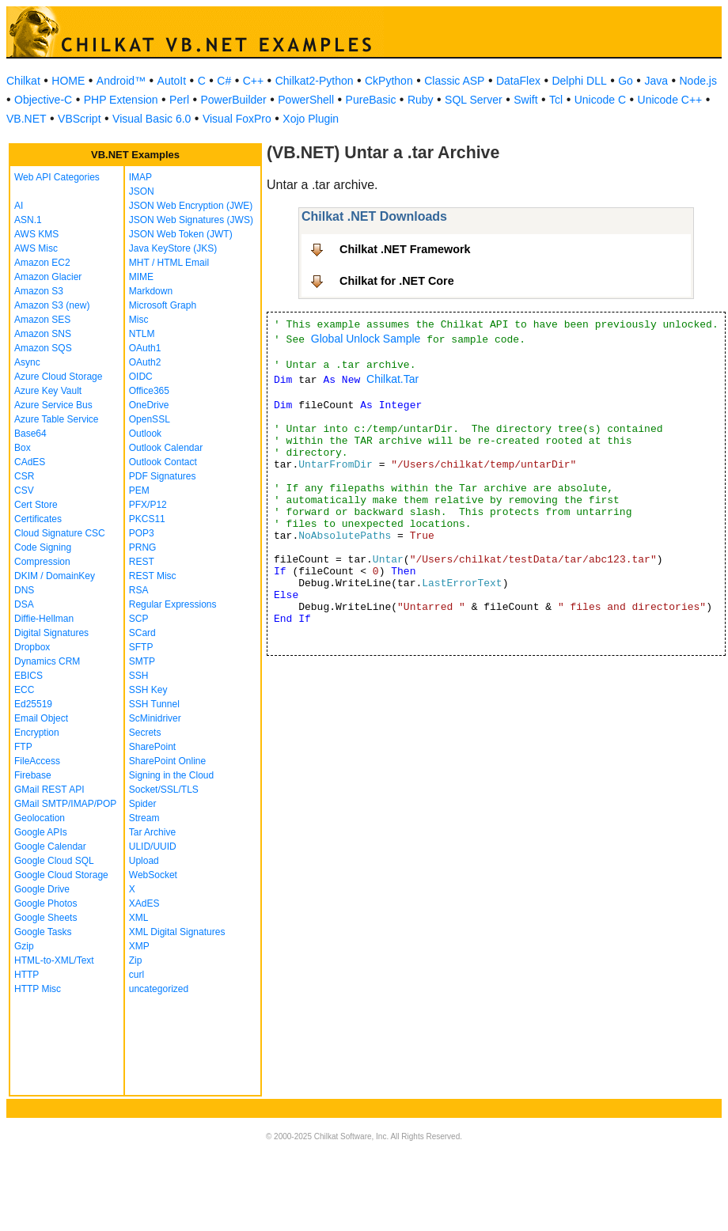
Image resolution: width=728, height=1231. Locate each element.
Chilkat (23, 80)
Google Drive (42, 889)
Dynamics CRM (47, 661)
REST (141, 561)
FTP (23, 746)
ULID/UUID (152, 846)
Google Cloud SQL (54, 860)
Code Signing (42, 547)
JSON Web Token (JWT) (181, 234)
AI (18, 205)
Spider (143, 803)
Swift (525, 99)
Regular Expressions (173, 604)
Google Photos (45, 903)
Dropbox (32, 647)
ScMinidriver (155, 718)
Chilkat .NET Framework (405, 249)
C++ (253, 80)
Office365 (149, 390)
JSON (141, 191)
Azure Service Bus (53, 405)
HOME (68, 80)
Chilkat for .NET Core (396, 281)
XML (139, 917)
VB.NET (26, 118)
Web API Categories (57, 177)
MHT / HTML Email (169, 262)
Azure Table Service (56, 419)
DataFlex (518, 80)
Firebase (32, 775)
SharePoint (152, 746)
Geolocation (39, 818)
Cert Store (36, 504)
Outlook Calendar (166, 447)
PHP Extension (121, 99)
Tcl (556, 99)
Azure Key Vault (48, 390)
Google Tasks (43, 931)
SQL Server (473, 99)
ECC (24, 689)
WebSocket (153, 875)
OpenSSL (149, 419)
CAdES (29, 462)
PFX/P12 (148, 504)
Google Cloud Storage (61, 875)
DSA (24, 604)
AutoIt (172, 80)
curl (136, 974)
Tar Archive (152, 832)
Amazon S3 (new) (51, 305)
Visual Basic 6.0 (151, 118)
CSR (24, 476)
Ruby (421, 99)
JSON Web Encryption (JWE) (190, 205)
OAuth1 (145, 348)
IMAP (140, 177)
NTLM (142, 333)
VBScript (79, 118)
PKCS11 (147, 519)
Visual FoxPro (237, 118)
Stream (144, 818)
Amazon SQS (43, 348)
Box (22, 447)
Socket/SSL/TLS (164, 789)
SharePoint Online (167, 761)
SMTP (142, 661)
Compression (42, 561)
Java (656, 80)
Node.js (698, 80)
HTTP (26, 974)
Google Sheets (45, 917)
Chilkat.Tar (392, 379)
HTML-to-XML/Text (54, 960)
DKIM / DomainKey (54, 575)
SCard (142, 632)
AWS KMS (36, 234)
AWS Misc (36, 248)
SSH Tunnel (154, 704)
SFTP (141, 647)
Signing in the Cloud (171, 775)
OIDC (141, 376)
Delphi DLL (579, 80)
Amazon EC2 (42, 262)
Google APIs (40, 832)
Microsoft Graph (162, 305)
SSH (139, 675)
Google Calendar (50, 846)
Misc (139, 319)
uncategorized (158, 988)
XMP (139, 946)
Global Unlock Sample (366, 338)
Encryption (36, 732)
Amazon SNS (42, 333)
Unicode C (600, 99)
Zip (135, 960)
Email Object (41, 718)
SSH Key (148, 689)
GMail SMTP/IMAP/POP (65, 803)
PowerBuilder (234, 99)
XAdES (144, 903)
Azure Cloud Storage (58, 376)
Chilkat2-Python (314, 80)
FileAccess (37, 761)
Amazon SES (42, 319)
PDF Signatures (162, 476)
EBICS (28, 675)
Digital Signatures (51, 632)
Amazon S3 (38, 291)
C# (224, 80)
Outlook (145, 433)
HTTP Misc (37, 988)
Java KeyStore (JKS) (173, 248)
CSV (24, 490)
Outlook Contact (163, 462)
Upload (144, 860)
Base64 (30, 433)
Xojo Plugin (310, 118)
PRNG (143, 547)
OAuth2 (145, 362)
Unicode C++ (670, 99)
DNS (24, 590)
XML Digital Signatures (177, 931)
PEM (139, 490)
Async (27, 362)
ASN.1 (28, 219)
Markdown (151, 291)
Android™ (121, 80)
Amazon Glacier (48, 276)
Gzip (24, 946)
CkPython (389, 80)
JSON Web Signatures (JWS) (191, 219)
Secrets (145, 732)
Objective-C (43, 99)
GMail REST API (49, 789)
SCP (139, 618)
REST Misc (152, 575)
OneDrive (149, 405)
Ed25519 (33, 704)
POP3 (141, 533)
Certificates (38, 519)
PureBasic (371, 99)
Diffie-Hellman (44, 618)
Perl (179, 99)
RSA (139, 590)
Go (625, 80)
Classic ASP (454, 80)
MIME (141, 276)
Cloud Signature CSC (59, 533)
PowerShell (306, 99)
